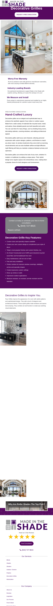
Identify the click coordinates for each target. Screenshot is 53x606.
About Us (9, 590)
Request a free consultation (26, 14)
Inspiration (9, 596)
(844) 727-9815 (27, 226)
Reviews (9, 593)
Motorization (10, 579)
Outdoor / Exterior (12, 569)
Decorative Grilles (12, 576)
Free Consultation (26, 543)
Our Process (10, 599)
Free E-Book (10, 602)
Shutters (9, 566)
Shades (9, 563)
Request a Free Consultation (26, 168)
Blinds (8, 560)
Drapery (9, 573)
